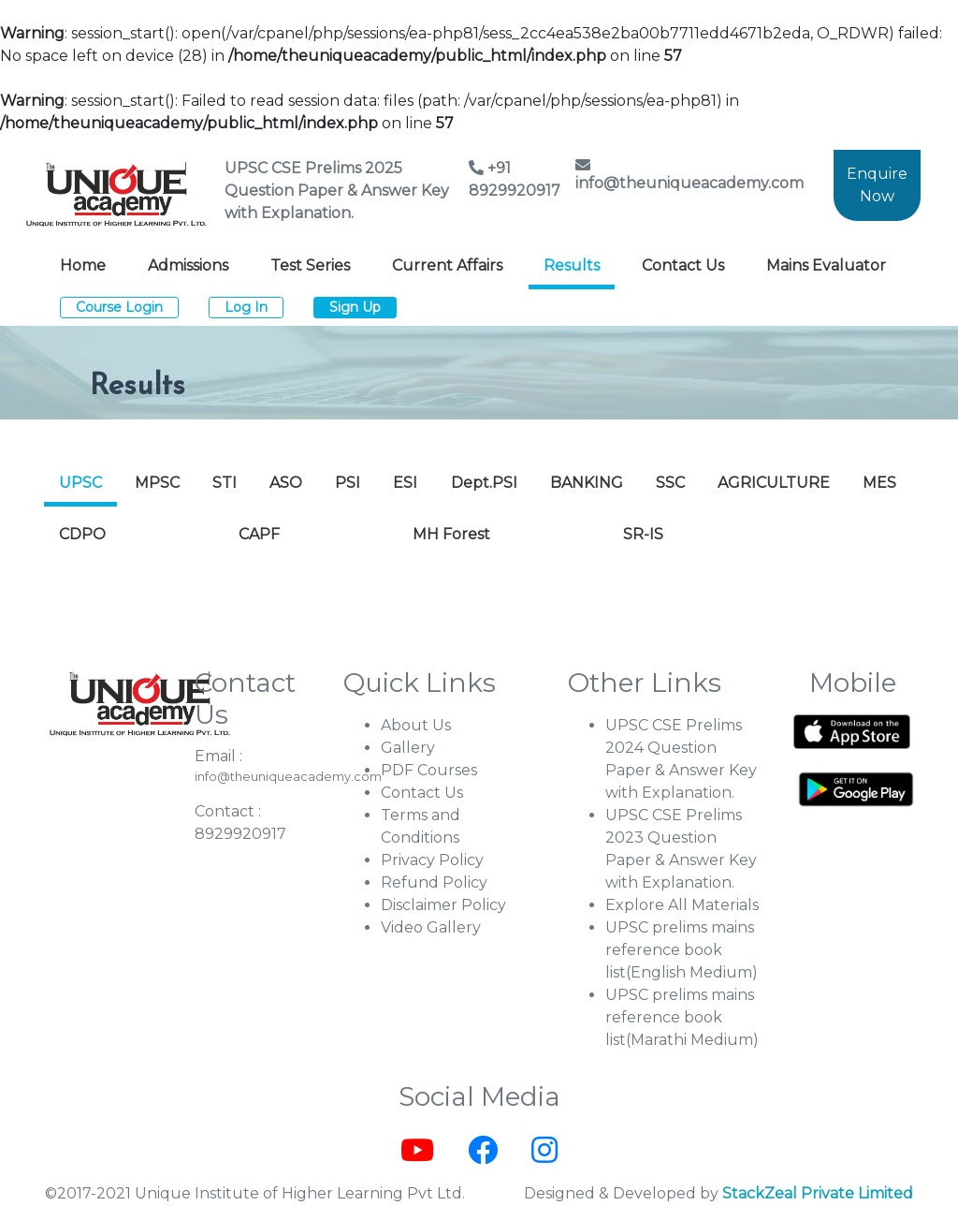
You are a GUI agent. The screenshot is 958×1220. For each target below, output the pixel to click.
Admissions (188, 265)
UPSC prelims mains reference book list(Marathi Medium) (682, 1017)
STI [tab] (224, 483)
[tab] (796, 523)
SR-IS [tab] (643, 534)
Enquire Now (877, 185)
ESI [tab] (405, 483)
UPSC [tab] (80, 483)
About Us (416, 725)
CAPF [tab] (259, 534)
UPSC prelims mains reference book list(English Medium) (681, 950)
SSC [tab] (670, 483)
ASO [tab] (285, 483)
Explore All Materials (682, 905)
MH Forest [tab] (451, 534)
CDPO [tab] (82, 534)
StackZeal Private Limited (817, 1193)
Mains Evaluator (826, 265)
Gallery (408, 748)
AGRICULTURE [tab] (774, 483)
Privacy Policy (432, 860)
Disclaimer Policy (443, 905)
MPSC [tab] (157, 483)
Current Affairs (447, 265)
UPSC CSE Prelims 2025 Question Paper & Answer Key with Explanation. (337, 190)
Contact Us (683, 265)
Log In (246, 307)
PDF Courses (429, 770)
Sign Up (355, 307)
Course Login (119, 307)
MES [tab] (879, 483)
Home (83, 265)
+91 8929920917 (514, 179)
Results (572, 265)
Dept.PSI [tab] (484, 483)
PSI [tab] (347, 483)
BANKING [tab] (586, 483)
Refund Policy (434, 882)
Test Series (310, 265)
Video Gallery (431, 927)
